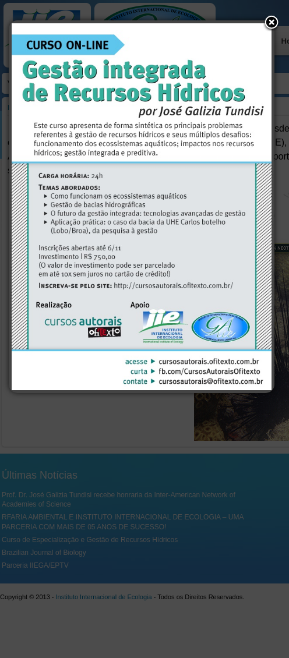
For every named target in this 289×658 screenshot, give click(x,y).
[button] (271, 23)
